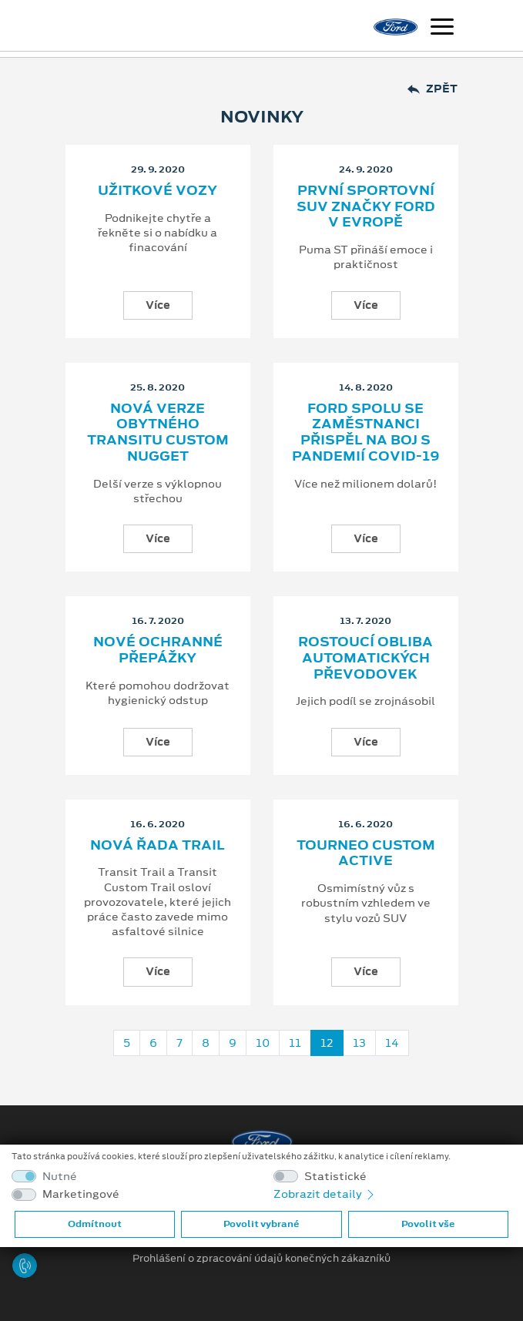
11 (295, 1043)
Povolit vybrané (261, 1224)
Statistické (335, 1176)
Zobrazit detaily (325, 1194)
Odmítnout (95, 1224)
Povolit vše (427, 1224)
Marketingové (80, 1194)
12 (327, 1043)
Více (158, 305)
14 (392, 1043)
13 (359, 1043)
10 (263, 1043)
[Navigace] (442, 28)
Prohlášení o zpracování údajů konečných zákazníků (261, 1259)
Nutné (59, 1176)
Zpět (432, 89)
